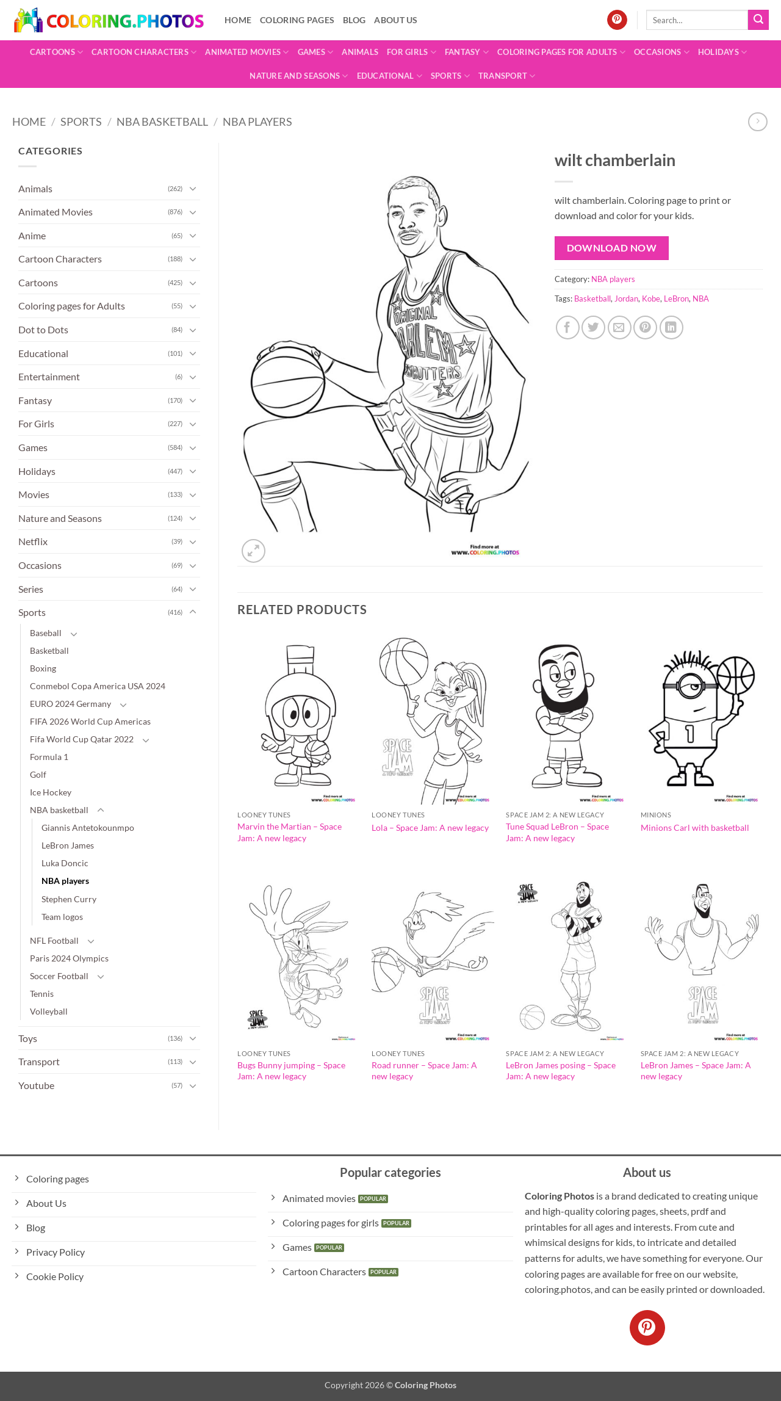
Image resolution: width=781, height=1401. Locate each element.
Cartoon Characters (144, 52)
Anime (32, 235)
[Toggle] (192, 188)
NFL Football (54, 940)
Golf (38, 774)
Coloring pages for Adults (561, 52)
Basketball (49, 650)
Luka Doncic (64, 863)
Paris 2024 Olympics (69, 958)
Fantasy (467, 52)
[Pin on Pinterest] (645, 327)
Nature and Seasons (299, 76)
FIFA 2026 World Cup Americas (90, 721)
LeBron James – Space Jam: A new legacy (696, 1071)
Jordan (626, 298)
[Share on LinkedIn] (671, 327)
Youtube (36, 1085)
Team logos (62, 916)
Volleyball (49, 1011)
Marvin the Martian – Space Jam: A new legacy (289, 832)
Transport (507, 76)
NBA (701, 298)
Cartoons (57, 52)
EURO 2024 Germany (70, 703)
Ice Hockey (50, 792)
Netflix (33, 541)
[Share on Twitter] (593, 327)
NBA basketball (162, 121)
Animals (360, 52)
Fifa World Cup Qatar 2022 (82, 739)
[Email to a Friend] (620, 327)
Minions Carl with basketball (695, 827)
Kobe (651, 298)
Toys (27, 1038)
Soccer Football (59, 976)
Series (30, 589)
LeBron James (67, 845)
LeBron (676, 298)
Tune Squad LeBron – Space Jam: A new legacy (557, 832)
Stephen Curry (68, 899)
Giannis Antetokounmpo (87, 827)
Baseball (46, 633)
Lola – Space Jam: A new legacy (430, 827)
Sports (450, 76)
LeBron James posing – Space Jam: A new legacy (561, 1071)
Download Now (612, 247)
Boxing (43, 668)
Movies (33, 494)
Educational (389, 76)
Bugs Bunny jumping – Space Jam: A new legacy (291, 1071)
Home (238, 20)
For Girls (411, 52)
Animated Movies (247, 52)
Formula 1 (49, 756)
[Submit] (758, 20)
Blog (354, 20)
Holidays (722, 52)
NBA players (257, 121)
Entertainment (49, 376)
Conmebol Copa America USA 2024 (97, 686)
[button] (253, 551)
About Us (395, 20)
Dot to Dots (43, 329)
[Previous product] (757, 121)
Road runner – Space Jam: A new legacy (424, 1071)
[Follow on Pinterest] (617, 20)
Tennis (42, 993)
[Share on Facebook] (568, 327)
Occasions (661, 52)
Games (316, 52)
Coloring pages (297, 20)
